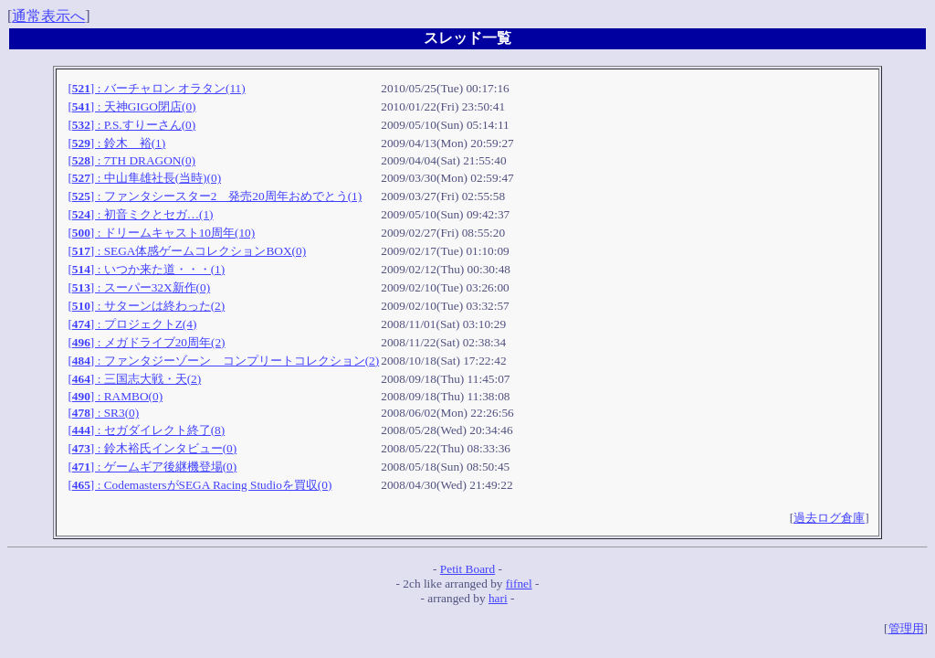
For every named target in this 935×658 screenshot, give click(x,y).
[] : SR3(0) (103, 412)
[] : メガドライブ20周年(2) (146, 342)
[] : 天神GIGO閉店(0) (131, 106)
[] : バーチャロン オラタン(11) (156, 88)
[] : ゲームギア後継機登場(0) (152, 466)
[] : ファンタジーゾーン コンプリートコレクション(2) (223, 360)
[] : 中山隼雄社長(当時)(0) (144, 178)
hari (498, 598)
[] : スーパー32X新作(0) (139, 287)
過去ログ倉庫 (829, 518)
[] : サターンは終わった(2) (146, 306)
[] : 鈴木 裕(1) (116, 143)
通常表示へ (48, 16)
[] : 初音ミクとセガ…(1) (140, 214)
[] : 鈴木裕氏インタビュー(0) (152, 448)
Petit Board (467, 569)
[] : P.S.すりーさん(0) (131, 125)
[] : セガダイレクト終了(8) (146, 430)
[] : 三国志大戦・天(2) (134, 379)
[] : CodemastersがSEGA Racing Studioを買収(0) (199, 485)
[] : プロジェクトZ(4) (132, 324)
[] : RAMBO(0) (115, 396)
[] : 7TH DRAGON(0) (131, 160)
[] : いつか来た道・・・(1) (146, 269)
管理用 (906, 628)
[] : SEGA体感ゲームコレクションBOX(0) (187, 251)
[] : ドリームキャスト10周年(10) (161, 232)
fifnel (519, 583)
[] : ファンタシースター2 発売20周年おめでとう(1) (215, 196)
